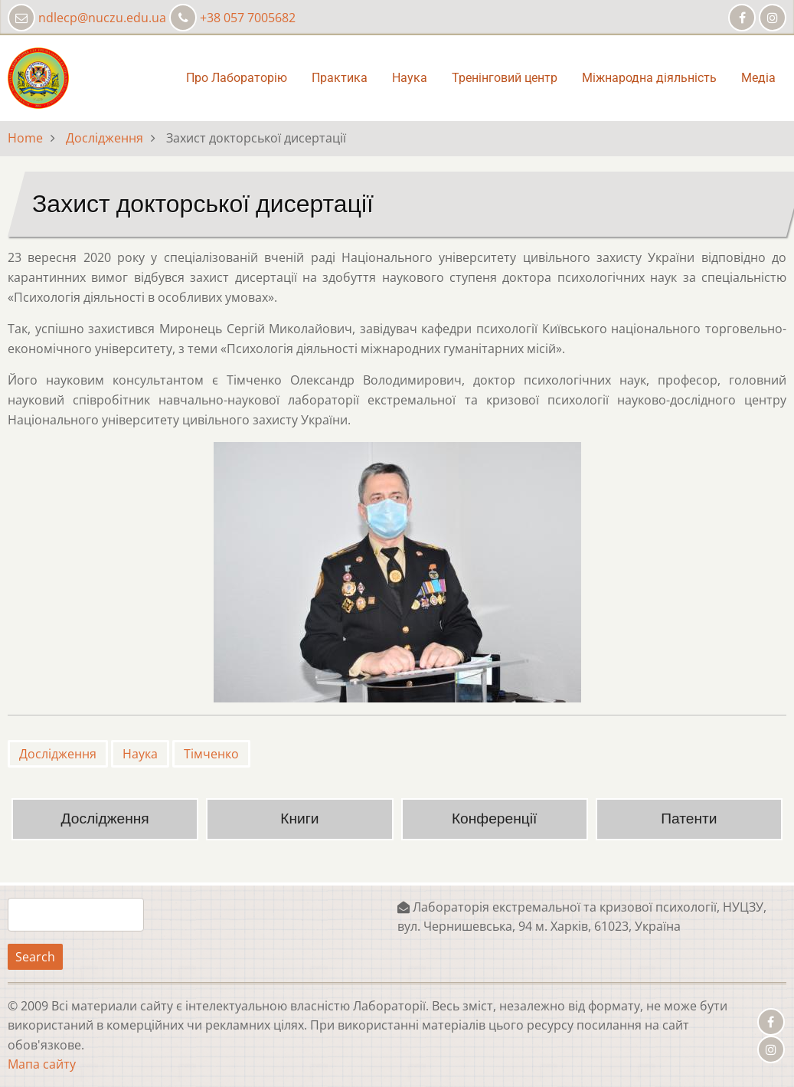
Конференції (494, 818)
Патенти (689, 818)
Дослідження (104, 137)
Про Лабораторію (236, 77)
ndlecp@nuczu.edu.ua (102, 17)
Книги (299, 818)
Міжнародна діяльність (649, 77)
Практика (340, 77)
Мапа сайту (42, 1064)
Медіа (758, 77)
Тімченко (211, 753)
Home (25, 137)
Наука (409, 77)
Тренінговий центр (504, 77)
